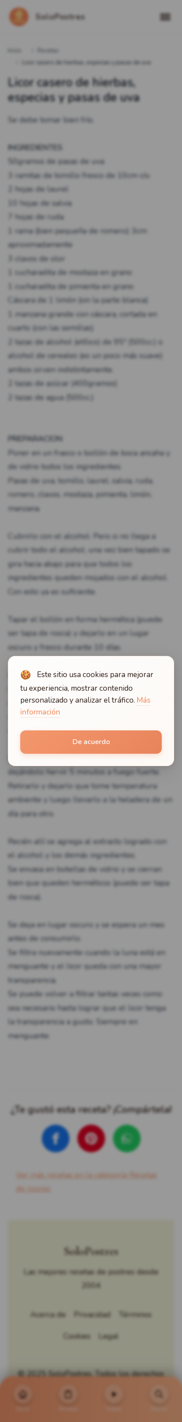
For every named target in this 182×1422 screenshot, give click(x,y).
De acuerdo (91, 742)
